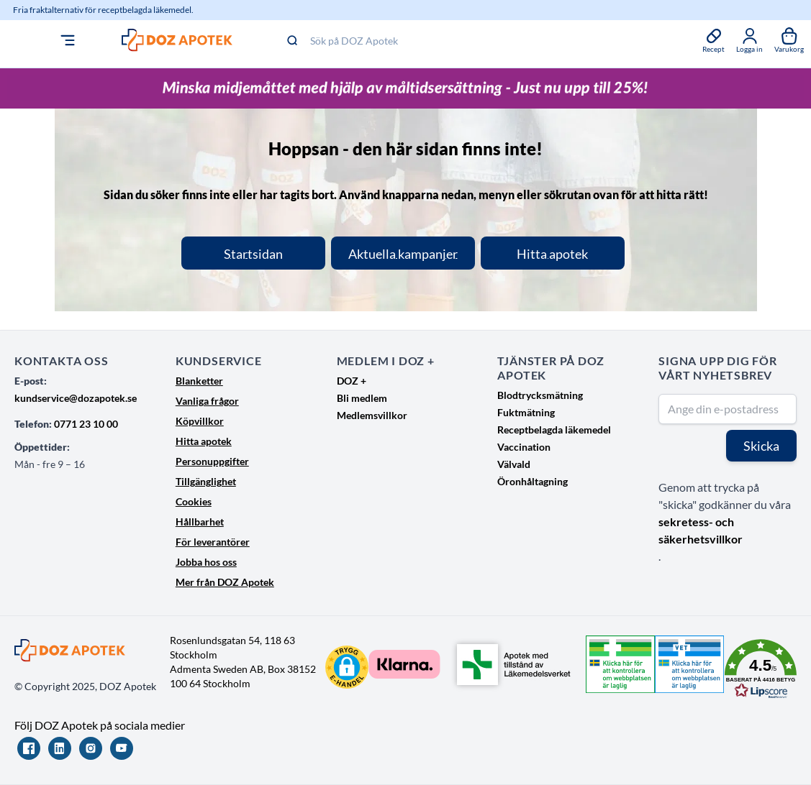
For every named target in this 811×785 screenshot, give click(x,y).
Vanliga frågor (207, 401)
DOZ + (351, 381)
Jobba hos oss (206, 562)
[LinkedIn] (59, 748)
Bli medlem (362, 398)
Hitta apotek (204, 441)
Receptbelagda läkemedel (554, 429)
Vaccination (524, 447)
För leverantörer (213, 542)
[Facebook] (28, 748)
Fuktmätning (526, 412)
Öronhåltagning (532, 481)
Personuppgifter (212, 461)
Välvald (513, 464)
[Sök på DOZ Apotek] (450, 40)
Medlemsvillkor (372, 415)
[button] (346, 667)
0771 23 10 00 (86, 424)
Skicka (761, 446)
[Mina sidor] (749, 40)
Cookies (194, 501)
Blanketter (199, 381)
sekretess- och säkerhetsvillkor (700, 530)
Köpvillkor (200, 421)
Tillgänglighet (206, 481)
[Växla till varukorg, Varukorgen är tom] (789, 40)
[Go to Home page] (143, 40)
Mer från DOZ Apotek (225, 582)
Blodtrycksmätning (540, 395)
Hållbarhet (200, 521)
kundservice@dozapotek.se (75, 398)
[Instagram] (90, 748)
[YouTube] (121, 748)
